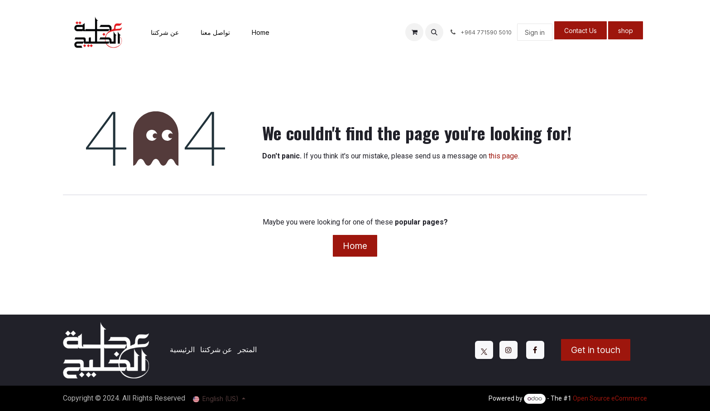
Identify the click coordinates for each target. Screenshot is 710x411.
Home (355, 245)
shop (625, 30)
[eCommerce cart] (414, 32)
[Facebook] (535, 350)
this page (503, 156)
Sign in (535, 32)
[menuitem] (165, 32)
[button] (434, 32)
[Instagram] (508, 350)
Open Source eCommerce (610, 398)
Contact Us (580, 30)
